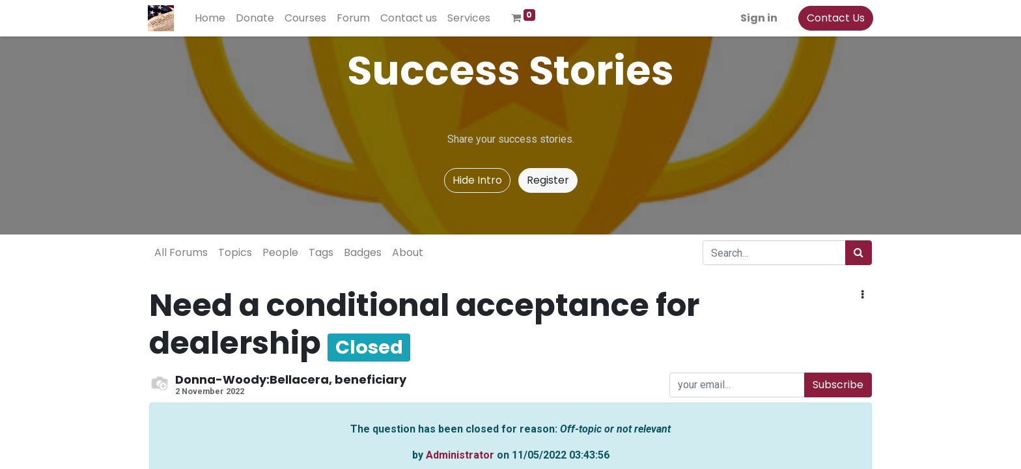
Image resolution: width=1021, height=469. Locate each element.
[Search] (858, 252)
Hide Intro (477, 180)
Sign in (757, 17)
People (280, 252)
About (407, 252)
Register (548, 180)
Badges (363, 252)
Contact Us (834, 17)
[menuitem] (211, 18)
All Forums (181, 252)
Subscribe (838, 384)
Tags (321, 252)
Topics (235, 252)
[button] (862, 295)
